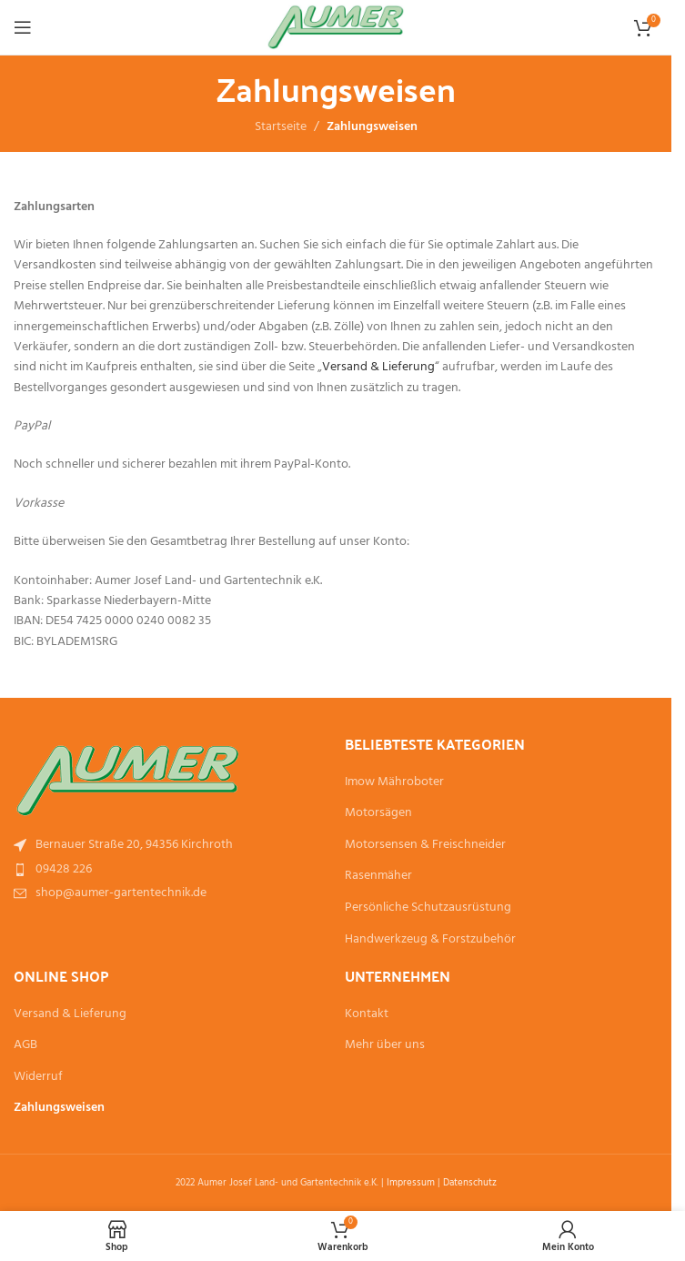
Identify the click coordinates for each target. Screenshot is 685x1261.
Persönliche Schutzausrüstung (428, 908)
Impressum (411, 1183)
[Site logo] (336, 27)
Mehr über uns (385, 1045)
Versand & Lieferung (378, 367)
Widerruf (38, 1077)
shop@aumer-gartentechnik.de (121, 893)
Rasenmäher (378, 876)
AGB (25, 1045)
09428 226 (63, 869)
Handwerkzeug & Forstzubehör (430, 940)
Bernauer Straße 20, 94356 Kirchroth (134, 844)
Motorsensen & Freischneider (425, 845)
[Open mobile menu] (23, 27)
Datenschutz (470, 1183)
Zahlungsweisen (59, 1108)
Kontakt (366, 1014)
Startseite (281, 126)
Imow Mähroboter (394, 782)
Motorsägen (378, 813)
